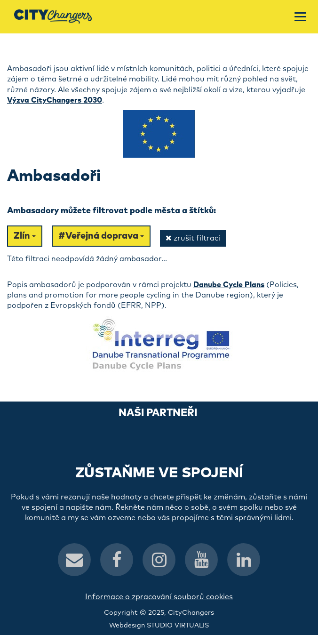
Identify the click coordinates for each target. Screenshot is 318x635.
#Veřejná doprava (101, 236)
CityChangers (191, 613)
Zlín (25, 236)
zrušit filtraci (193, 238)
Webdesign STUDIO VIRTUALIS (159, 625)
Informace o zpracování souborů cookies (159, 597)
